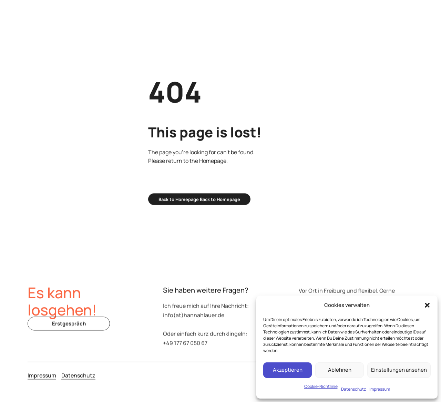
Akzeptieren (287, 369)
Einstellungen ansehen (399, 369)
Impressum (379, 389)
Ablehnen (339, 369)
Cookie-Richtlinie (321, 386)
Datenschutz (353, 389)
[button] (427, 305)
